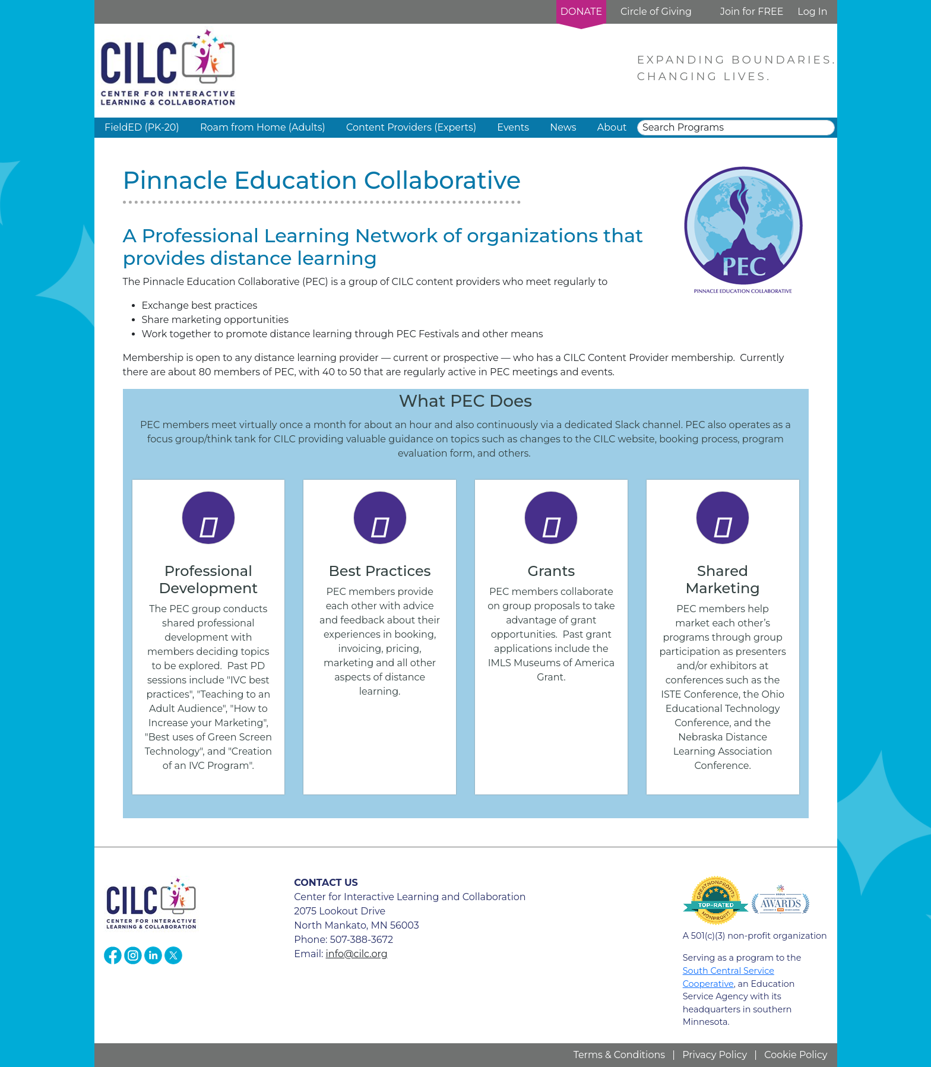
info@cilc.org (357, 954)
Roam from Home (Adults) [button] (262, 127)
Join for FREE (751, 11)
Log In (812, 11)
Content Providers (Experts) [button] (411, 127)
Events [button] (513, 127)
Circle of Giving (656, 11)
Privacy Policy (714, 1054)
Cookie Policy (795, 1054)
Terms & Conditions (619, 1054)
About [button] (612, 127)
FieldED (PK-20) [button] (141, 127)
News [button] (563, 127)
